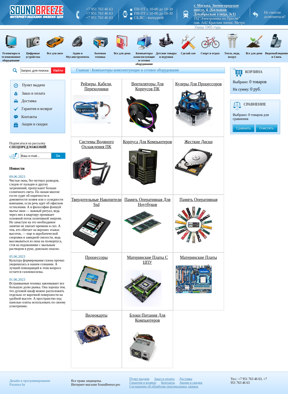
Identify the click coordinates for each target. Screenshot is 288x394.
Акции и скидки (35, 124)
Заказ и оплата (33, 93)
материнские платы (198, 257)
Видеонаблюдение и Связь (276, 44)
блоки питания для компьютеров (147, 318)
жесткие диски (198, 141)
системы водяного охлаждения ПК (96, 144)
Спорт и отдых (210, 42)
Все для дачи (254, 42)
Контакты (29, 117)
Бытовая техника (100, 44)
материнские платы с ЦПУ (147, 260)
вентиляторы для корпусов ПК (147, 86)
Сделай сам (188, 42)
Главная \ (84, 70)
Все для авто (55, 42)
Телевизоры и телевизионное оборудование (11, 46)
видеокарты (96, 315)
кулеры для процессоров (198, 84)
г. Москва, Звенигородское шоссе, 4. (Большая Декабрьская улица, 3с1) (216, 10)
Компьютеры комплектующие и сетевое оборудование (144, 48)
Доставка (29, 101)
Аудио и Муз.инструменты (77, 44)
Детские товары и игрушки (166, 44)
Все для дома (122, 42)
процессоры (96, 257)
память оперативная (198, 199)
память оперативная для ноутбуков (147, 202)
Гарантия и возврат (37, 109)
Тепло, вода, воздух (232, 44)
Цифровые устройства (33, 44)
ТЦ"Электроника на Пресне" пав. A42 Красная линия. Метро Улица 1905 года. (219, 22)
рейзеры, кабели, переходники (96, 86)
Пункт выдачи (33, 85)
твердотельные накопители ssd (96, 202)
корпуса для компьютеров (147, 141)
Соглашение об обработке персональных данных (163, 386)
